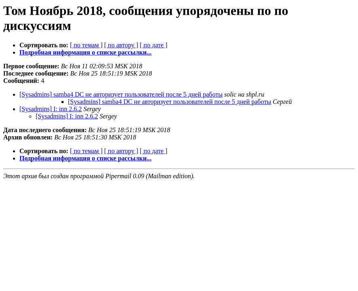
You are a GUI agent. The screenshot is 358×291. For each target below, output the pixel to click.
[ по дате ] (153, 45)
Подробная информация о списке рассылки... (85, 52)
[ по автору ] (121, 45)
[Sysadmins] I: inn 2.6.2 (50, 108)
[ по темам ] (86, 45)
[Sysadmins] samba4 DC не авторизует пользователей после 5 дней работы (120, 94)
